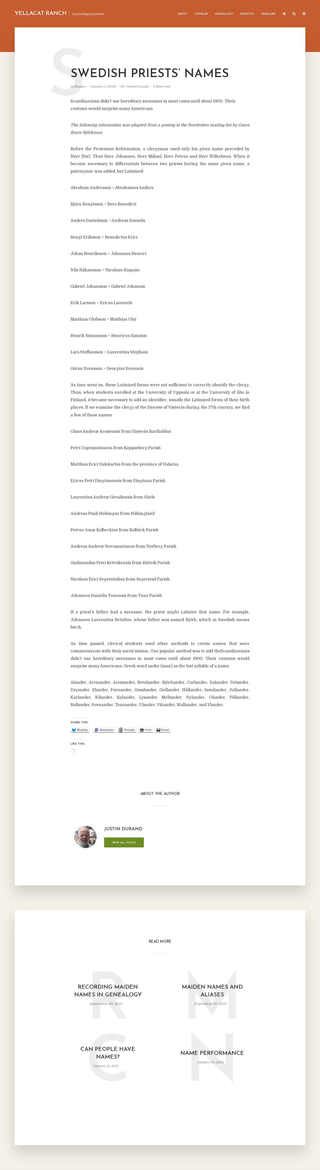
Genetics (247, 14)
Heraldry (268, 14)
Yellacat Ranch (41, 13)
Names (80, 86)
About (183, 14)
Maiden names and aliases (212, 991)
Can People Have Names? (107, 1053)
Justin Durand (137, 86)
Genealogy (224, 14)
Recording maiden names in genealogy (108, 991)
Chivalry (201, 14)
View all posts (124, 842)
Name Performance (212, 1053)
